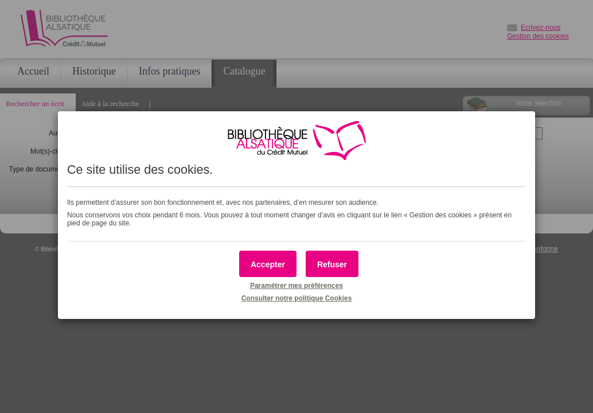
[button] (267, 264)
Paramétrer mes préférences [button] (296, 286)
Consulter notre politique (296, 298)
